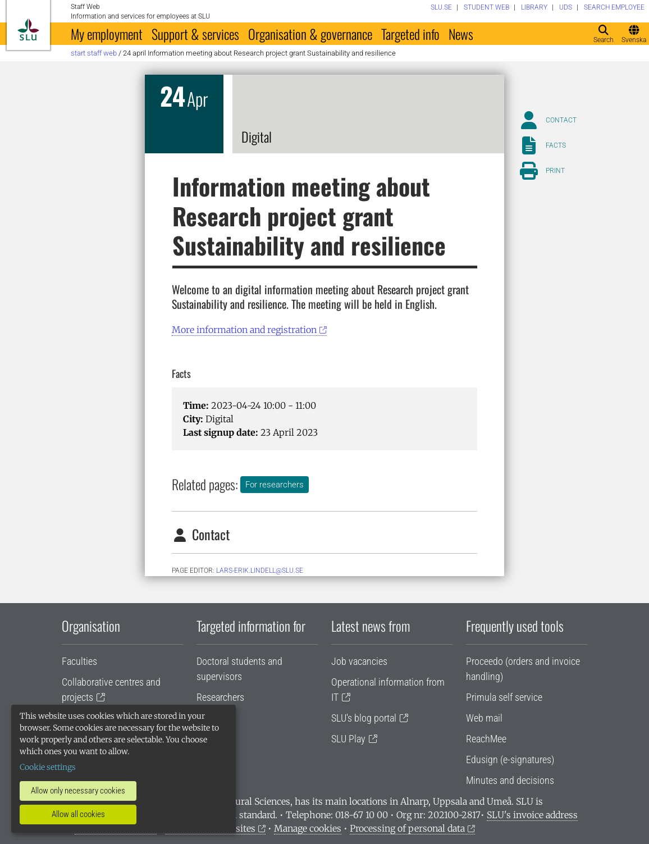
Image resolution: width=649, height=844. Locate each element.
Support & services (195, 34)
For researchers (274, 485)
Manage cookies (307, 828)
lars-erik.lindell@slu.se (259, 570)
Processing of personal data (407, 828)
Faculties (79, 661)
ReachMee (486, 739)
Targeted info (410, 34)
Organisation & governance (310, 34)
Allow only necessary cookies (78, 791)
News (461, 34)
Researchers (220, 697)
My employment (107, 34)
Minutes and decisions (510, 780)
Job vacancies (359, 661)
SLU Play (348, 739)
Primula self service (504, 697)
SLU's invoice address (532, 814)
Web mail (484, 718)
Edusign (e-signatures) (510, 759)
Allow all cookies (78, 814)
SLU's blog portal (363, 718)
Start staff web (94, 53)
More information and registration (244, 329)
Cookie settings (48, 767)
